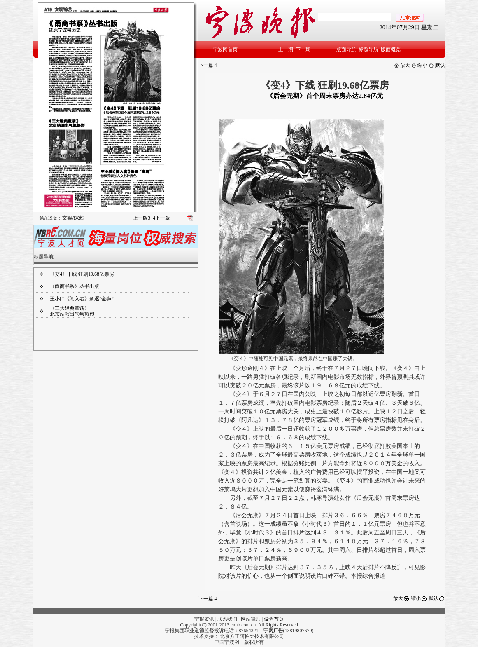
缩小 (419, 65)
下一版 (161, 218)
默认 (437, 65)
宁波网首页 (225, 49)
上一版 (141, 218)
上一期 (285, 49)
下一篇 (207, 65)
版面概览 (391, 49)
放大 (402, 65)
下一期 (303, 49)
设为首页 (274, 619)
